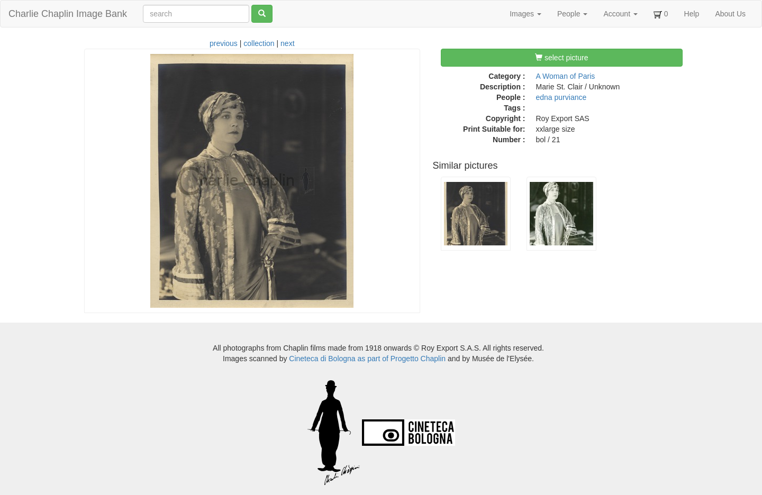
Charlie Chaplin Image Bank (67, 13)
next (287, 43)
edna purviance (561, 97)
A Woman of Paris (565, 76)
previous (224, 43)
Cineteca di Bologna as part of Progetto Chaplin (367, 358)
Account (620, 14)
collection (258, 43)
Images (525, 14)
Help (692, 14)
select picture (561, 57)
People (572, 14)
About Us (730, 14)
